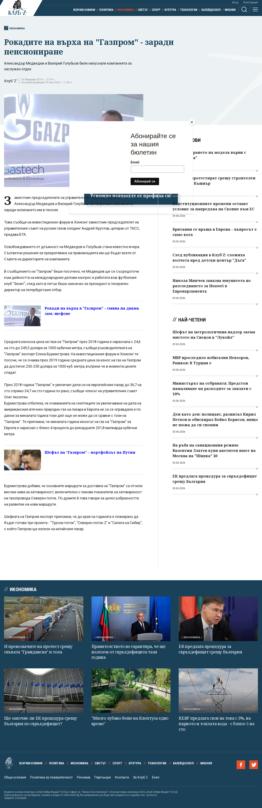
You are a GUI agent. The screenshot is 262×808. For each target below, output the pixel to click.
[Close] (192, 122)
